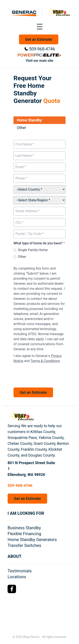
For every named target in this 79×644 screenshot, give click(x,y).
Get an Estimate (38, 39)
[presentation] (45, 374)
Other (22, 257)
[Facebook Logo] (12, 589)
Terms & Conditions (45, 361)
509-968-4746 (42, 48)
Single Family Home (33, 250)
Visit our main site (39, 61)
